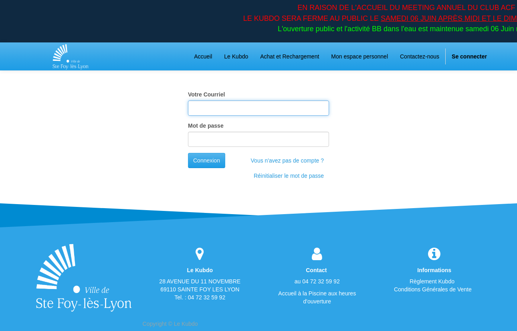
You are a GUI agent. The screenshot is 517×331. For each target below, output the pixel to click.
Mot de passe (206, 125)
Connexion (206, 160)
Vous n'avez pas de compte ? (287, 160)
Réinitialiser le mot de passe (289, 176)
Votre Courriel (206, 94)
